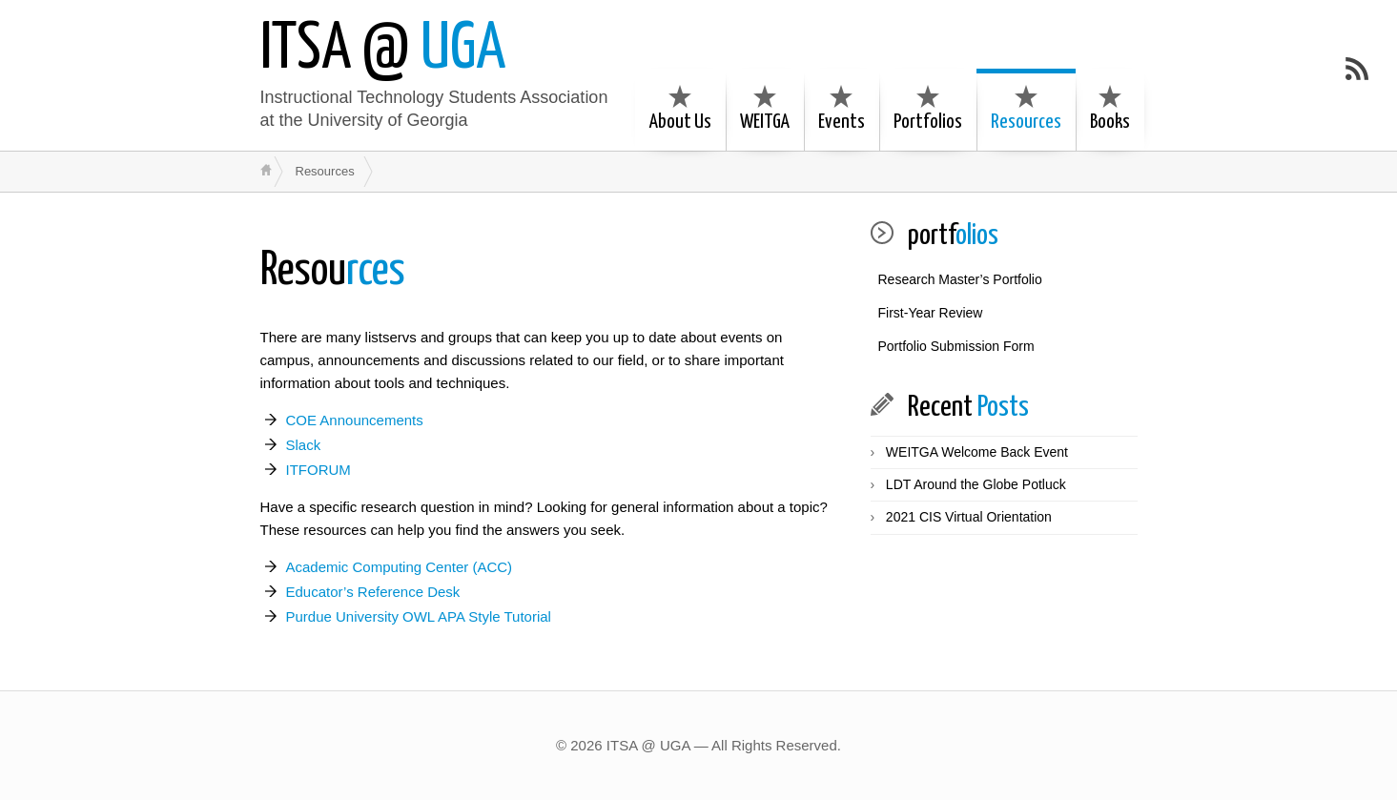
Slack (303, 445)
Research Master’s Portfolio (960, 279)
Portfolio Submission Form (956, 346)
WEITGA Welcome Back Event (977, 452)
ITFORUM (318, 470)
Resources (1026, 108)
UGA (382, 50)
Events (841, 108)
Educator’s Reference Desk (373, 592)
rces (332, 271)
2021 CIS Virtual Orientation (969, 516)
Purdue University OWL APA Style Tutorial (418, 616)
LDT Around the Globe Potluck (976, 484)
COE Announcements (354, 420)
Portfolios (928, 108)
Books (1110, 108)
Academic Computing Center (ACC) (399, 567)
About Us (680, 108)
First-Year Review (930, 312)
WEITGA (765, 108)
